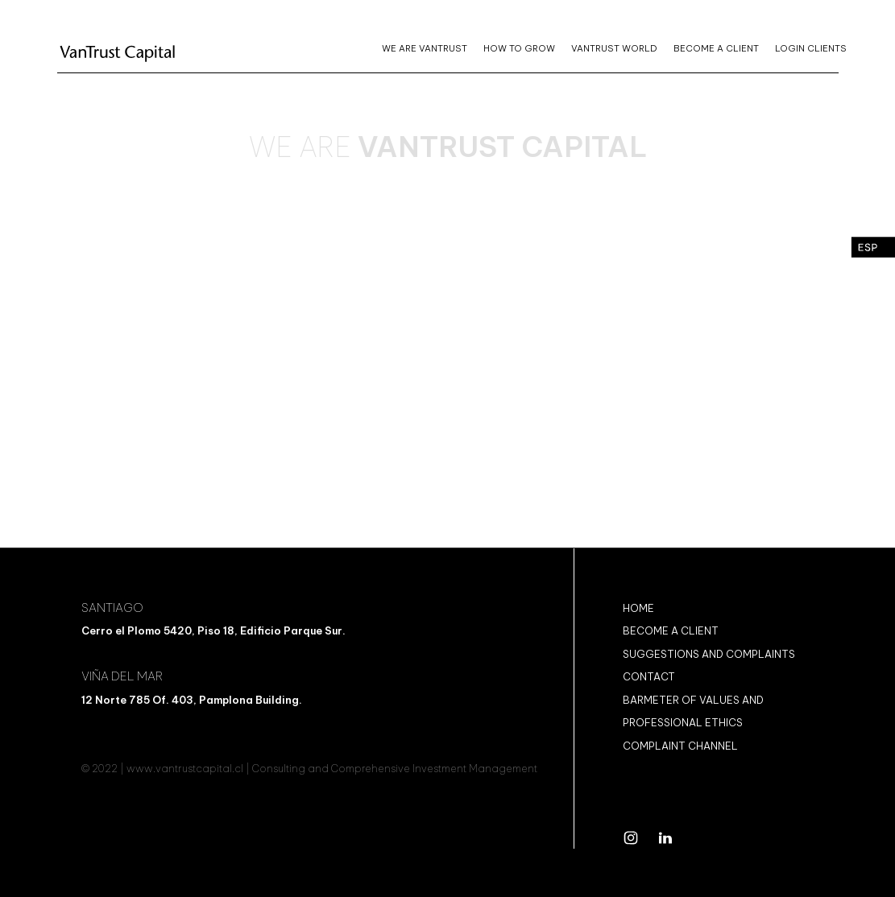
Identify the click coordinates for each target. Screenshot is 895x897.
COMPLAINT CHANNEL (680, 745)
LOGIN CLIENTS (811, 48)
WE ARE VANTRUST (424, 48)
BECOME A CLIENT (716, 48)
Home (638, 607)
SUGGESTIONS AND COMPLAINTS (709, 653)
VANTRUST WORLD (614, 48)
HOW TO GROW (519, 48)
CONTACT (649, 676)
